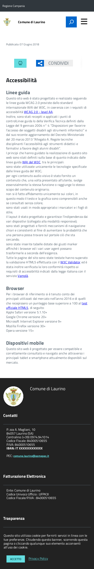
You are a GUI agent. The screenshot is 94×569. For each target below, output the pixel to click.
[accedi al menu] (84, 21)
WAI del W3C (31, 162)
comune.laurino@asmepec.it (31, 456)
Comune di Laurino (31, 22)
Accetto (15, 559)
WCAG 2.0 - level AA (38, 111)
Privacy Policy (38, 558)
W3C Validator (70, 262)
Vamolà (23, 275)
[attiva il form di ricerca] (71, 21)
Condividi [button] (56, 63)
